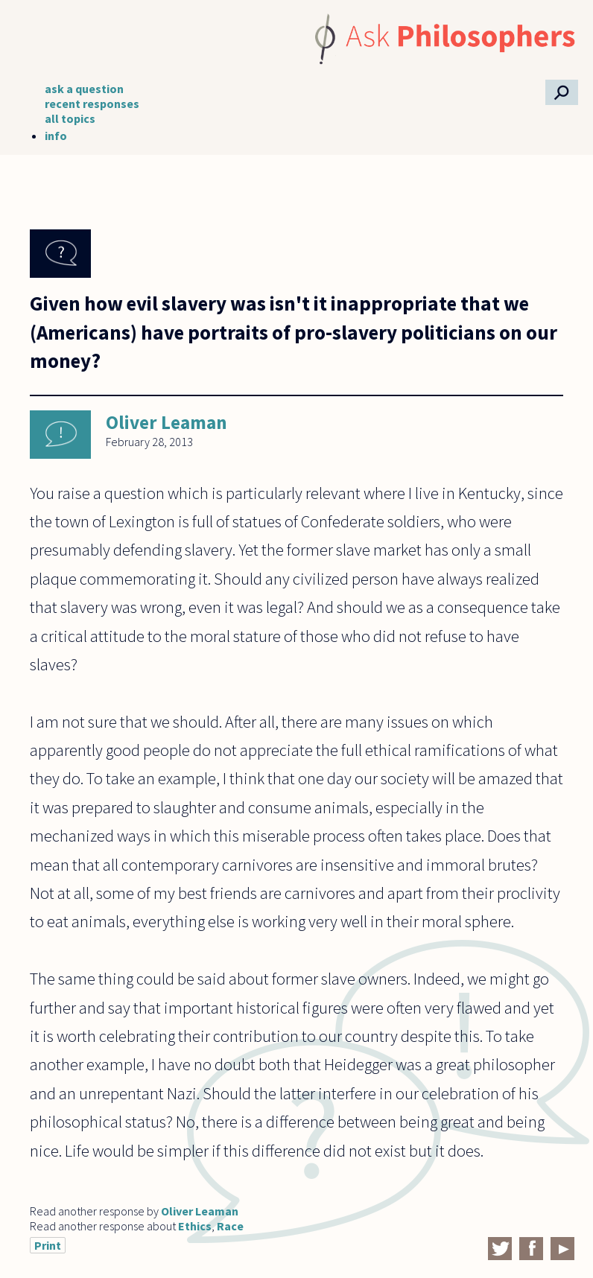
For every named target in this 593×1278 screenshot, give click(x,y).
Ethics (195, 1225)
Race (230, 1225)
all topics (70, 118)
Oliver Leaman (166, 422)
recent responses (92, 103)
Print (47, 1245)
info (56, 135)
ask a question (84, 88)
